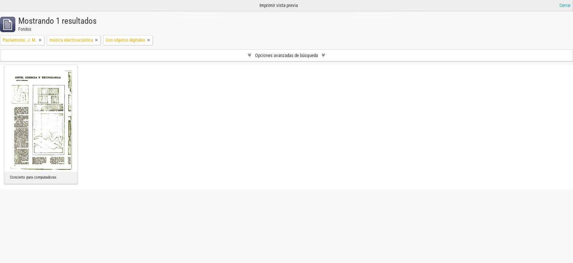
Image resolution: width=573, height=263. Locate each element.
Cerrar (565, 5)
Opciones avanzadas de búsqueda (286, 55)
